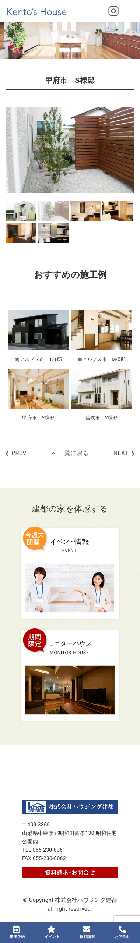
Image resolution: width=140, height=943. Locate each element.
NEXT (121, 453)
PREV (18, 453)
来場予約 (17, 932)
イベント (52, 932)
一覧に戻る (74, 453)
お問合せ (122, 932)
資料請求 (87, 932)
